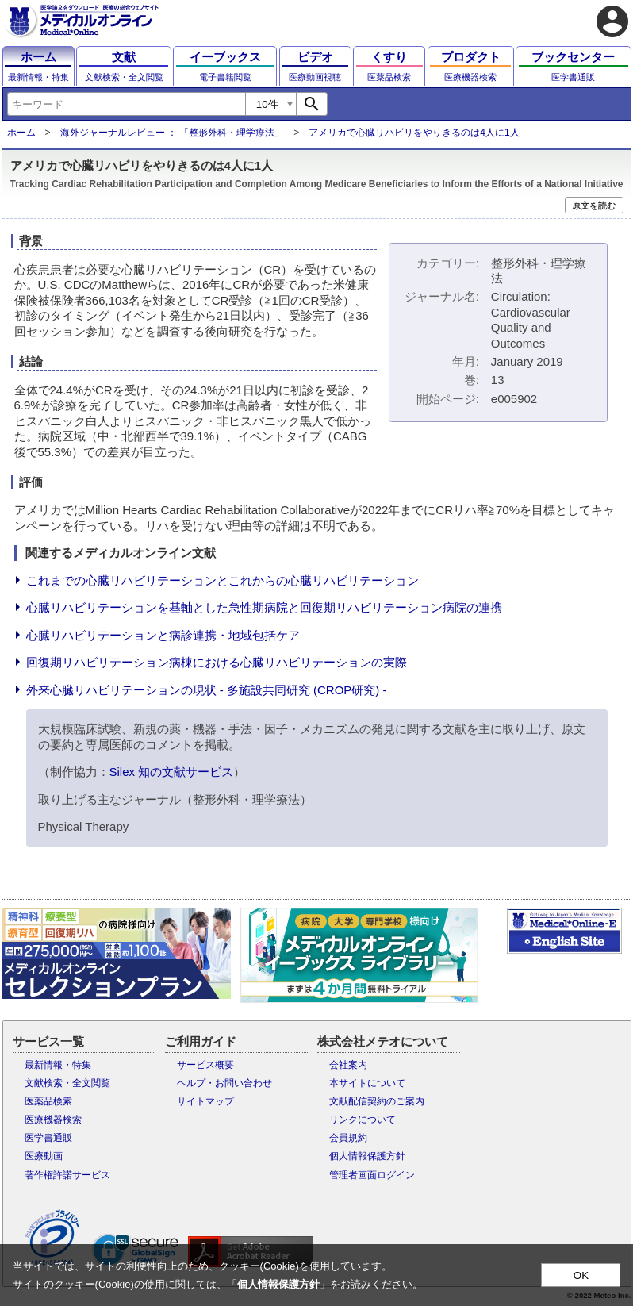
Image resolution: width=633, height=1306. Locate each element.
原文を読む (594, 205)
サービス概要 (205, 1064)
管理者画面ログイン (372, 1175)
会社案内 (348, 1064)
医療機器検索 (53, 1119)
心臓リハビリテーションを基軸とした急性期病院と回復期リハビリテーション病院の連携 (264, 607)
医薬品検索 (48, 1101)
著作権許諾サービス (67, 1175)
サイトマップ (205, 1101)
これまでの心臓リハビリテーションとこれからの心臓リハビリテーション (222, 580)
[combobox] (126, 104)
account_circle (612, 21)
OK (581, 1275)
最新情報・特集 (58, 1064)
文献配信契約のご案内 (376, 1101)
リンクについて (362, 1119)
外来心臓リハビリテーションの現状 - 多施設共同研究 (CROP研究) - (206, 690)
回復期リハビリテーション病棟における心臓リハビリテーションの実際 (216, 662)
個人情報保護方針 (367, 1156)
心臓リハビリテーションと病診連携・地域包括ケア (163, 635)
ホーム (21, 132)
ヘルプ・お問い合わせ (224, 1083)
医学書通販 (48, 1137)
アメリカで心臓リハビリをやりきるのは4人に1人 (414, 132)
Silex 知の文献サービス (171, 771)
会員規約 (348, 1137)
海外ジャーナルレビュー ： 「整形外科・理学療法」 (172, 132)
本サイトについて (367, 1083)
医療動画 (44, 1156)
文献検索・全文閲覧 (67, 1083)
